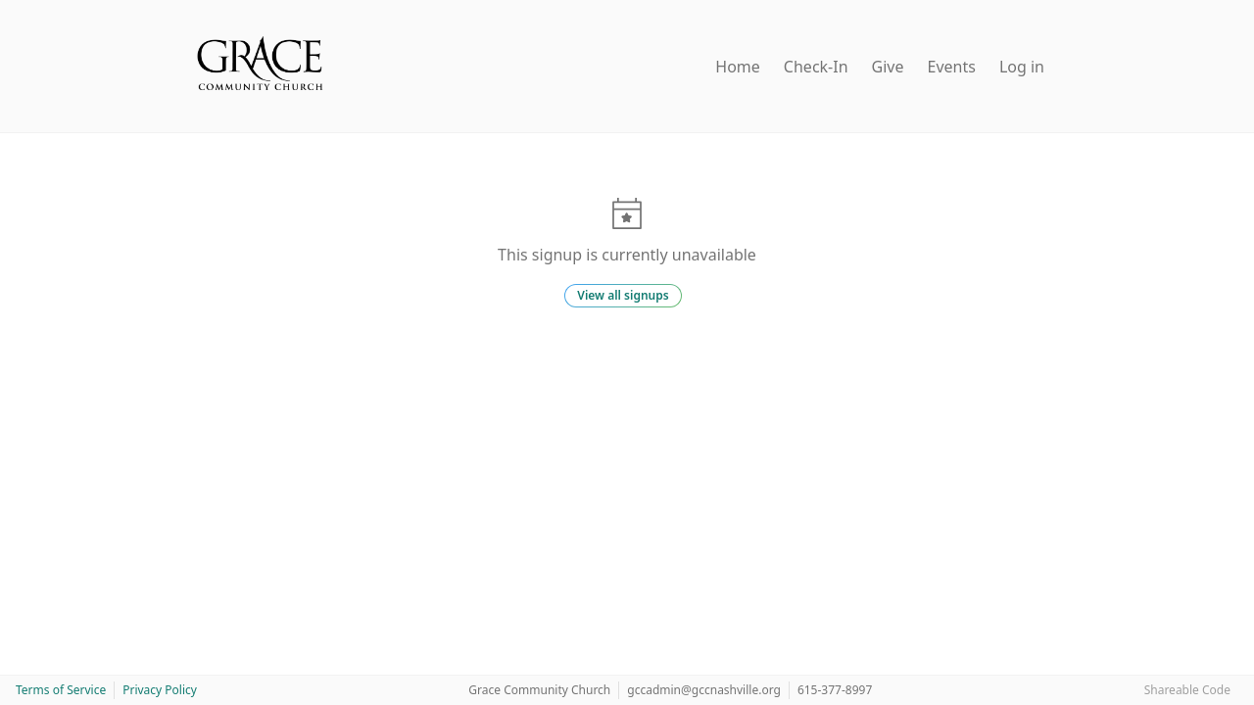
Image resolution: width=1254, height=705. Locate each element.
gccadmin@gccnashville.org (704, 690)
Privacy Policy (159, 690)
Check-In (816, 66)
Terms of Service (61, 690)
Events (952, 66)
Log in (1021, 66)
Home (737, 66)
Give (888, 66)
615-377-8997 (834, 690)
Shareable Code (1187, 690)
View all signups (622, 295)
